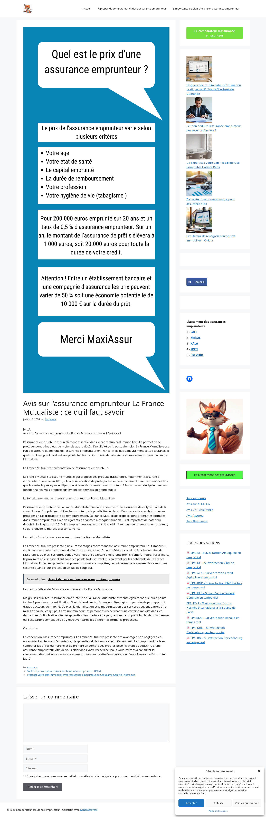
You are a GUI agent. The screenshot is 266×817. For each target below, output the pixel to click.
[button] (259, 771)
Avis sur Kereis (196, 498)
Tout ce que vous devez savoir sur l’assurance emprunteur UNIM (64, 671)
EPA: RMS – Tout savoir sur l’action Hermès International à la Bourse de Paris (210, 607)
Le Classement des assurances (214, 475)
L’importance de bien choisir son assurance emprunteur (206, 8)
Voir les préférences (247, 803)
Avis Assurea (194, 515)
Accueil (87, 8)
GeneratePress (88, 809)
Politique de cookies (217, 811)
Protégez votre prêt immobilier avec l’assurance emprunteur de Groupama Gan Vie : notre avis (81, 674)
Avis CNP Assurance (199, 510)
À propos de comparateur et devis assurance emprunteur (132, 8)
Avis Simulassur (196, 521)
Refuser (218, 803)
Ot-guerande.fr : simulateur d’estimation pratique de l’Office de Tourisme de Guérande (213, 89)
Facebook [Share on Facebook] (196, 282)
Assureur (32, 667)
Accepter (191, 803)
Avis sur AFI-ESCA (198, 504)
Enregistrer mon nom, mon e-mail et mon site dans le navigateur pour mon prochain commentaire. (94, 776)
